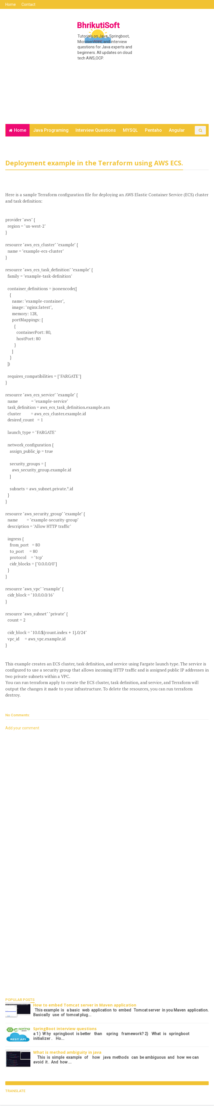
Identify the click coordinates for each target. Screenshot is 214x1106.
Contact (29, 4)
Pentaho (153, 131)
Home (11, 4)
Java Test (65, 143)
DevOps (17, 143)
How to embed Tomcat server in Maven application (85, 1006)
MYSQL (130, 131)
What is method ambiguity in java (67, 1053)
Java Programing (51, 131)
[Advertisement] (107, 82)
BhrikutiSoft (97, 25)
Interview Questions (96, 131)
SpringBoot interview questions (65, 1030)
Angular (177, 131)
